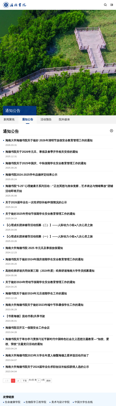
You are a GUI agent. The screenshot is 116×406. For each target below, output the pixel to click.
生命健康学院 (12, 401)
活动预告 (46, 119)
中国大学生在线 (84, 401)
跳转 (48, 380)
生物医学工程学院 (36, 401)
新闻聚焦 (9, 119)
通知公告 (27, 119)
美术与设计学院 (60, 401)
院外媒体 (64, 119)
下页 (25, 380)
